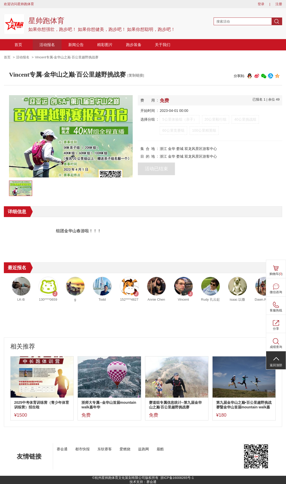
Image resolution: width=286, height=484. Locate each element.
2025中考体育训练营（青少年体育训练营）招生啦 (41, 404)
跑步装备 (133, 45)
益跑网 (143, 449)
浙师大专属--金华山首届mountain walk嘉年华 (108, 404)
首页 (18, 45)
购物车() (276, 274)
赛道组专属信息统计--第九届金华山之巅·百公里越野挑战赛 (175, 404)
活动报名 (47, 45)
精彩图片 (105, 45)
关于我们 (162, 45)
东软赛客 (104, 449)
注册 (278, 4)
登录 (261, 4)
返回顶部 (276, 365)
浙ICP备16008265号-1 (177, 478)
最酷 (160, 449)
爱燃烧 (125, 449)
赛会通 (62, 449)
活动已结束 (156, 168)
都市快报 (82, 449)
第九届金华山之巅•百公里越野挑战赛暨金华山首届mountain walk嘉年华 (244, 404)
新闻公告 (76, 45)
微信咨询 (276, 292)
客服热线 (276, 310)
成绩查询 (276, 347)
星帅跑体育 (46, 21)
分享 (276, 328)
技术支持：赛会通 (143, 482)
